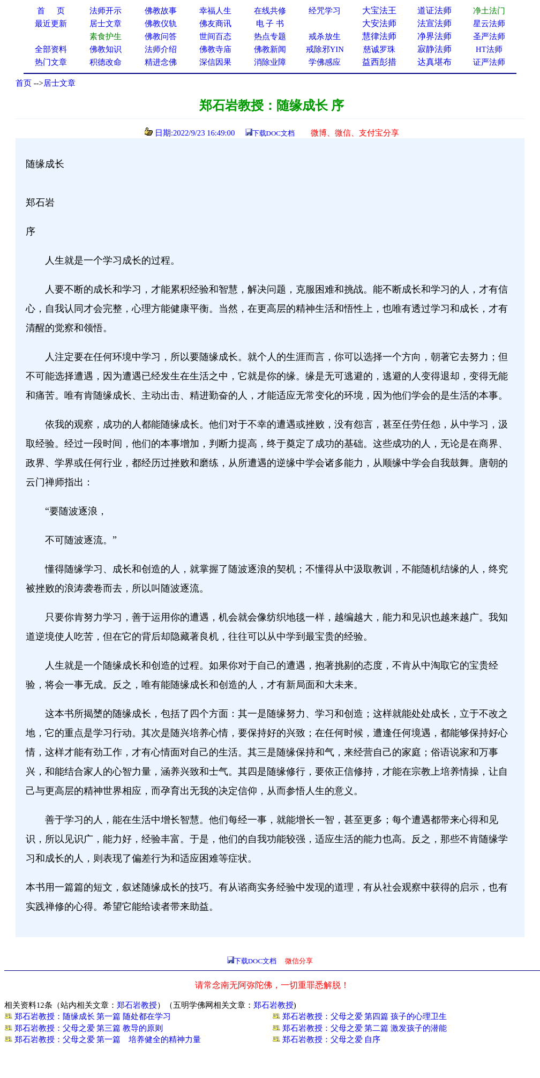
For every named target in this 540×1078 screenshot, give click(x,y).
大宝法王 (379, 10)
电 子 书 (270, 23)
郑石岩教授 (137, 1005)
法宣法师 (434, 23)
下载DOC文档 (273, 133)
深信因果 (215, 62)
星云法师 (489, 23)
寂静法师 (434, 49)
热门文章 (51, 62)
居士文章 (59, 83)
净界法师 (434, 36)
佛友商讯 (215, 23)
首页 (24, 83)
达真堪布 (434, 61)
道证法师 (434, 10)
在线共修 (270, 10)
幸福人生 (215, 10)
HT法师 (489, 49)
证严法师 (489, 62)
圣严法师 (489, 36)
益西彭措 (379, 61)
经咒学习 (325, 10)
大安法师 (379, 23)
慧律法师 (379, 36)
